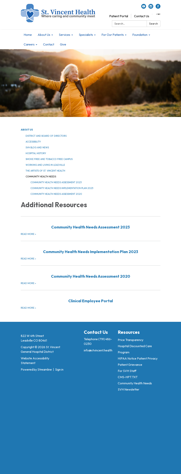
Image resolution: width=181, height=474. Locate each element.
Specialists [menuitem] (86, 35)
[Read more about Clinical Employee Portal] (90, 300)
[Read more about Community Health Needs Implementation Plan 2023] (90, 251)
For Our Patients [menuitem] (112, 35)
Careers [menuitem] (29, 44)
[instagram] (150, 7)
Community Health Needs (41, 176)
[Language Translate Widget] (158, 14)
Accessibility (33, 141)
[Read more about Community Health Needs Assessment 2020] (90, 275)
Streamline (44, 369)
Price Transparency (130, 340)
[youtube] (143, 7)
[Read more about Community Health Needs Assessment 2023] (90, 226)
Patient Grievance (130, 365)
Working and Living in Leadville (45, 164)
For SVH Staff (127, 371)
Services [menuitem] (64, 35)
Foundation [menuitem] (139, 35)
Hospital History (36, 153)
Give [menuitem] (63, 44)
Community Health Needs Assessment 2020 (56, 193)
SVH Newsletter (128, 389)
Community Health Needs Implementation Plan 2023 (61, 188)
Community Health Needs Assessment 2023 (56, 182)
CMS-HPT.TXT (128, 377)
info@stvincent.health (98, 350)
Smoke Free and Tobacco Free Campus (49, 159)
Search (153, 23)
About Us (27, 129)
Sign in (59, 369)
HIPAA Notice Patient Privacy (138, 358)
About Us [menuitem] (44, 35)
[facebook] (158, 7)
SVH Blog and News (37, 147)
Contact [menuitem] (48, 44)
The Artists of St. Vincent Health (45, 170)
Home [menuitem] (28, 35)
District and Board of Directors (46, 135)
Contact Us (141, 16)
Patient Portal (118, 16)
